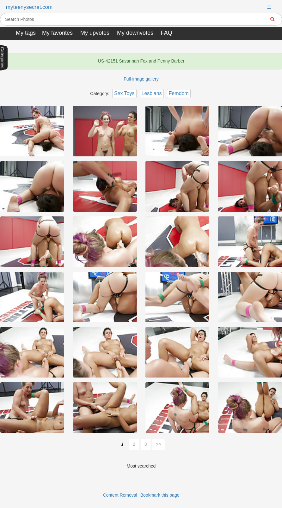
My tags (26, 33)
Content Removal (120, 495)
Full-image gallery (141, 79)
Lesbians (152, 93)
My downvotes (135, 33)
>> (158, 444)
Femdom (179, 93)
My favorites (57, 33)
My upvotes (94, 33)
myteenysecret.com (29, 7)
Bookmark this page (160, 495)
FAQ (166, 33)
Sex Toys (124, 93)
